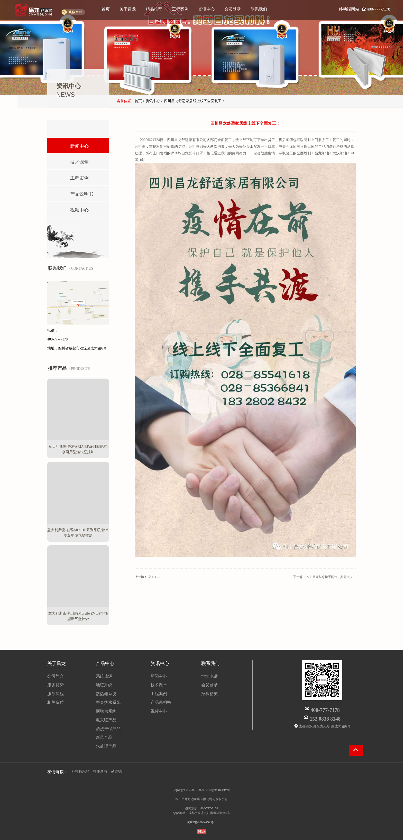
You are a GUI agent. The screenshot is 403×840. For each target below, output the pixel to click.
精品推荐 (154, 9)
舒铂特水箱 (80, 771)
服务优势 (55, 685)
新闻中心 (72, 145)
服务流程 (55, 694)
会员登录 (232, 9)
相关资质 (55, 702)
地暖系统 (104, 685)
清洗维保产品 (108, 729)
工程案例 (180, 9)
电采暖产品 (106, 720)
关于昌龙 (128, 9)
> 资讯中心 (151, 101)
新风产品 (104, 737)
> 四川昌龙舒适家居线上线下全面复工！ (193, 101)
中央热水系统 (108, 702)
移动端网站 (349, 9)
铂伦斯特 (100, 771)
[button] (199, 90)
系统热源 (104, 676)
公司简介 (55, 676)
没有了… (154, 577)
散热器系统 (106, 694)
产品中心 (105, 663)
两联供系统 (106, 711)
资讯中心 (206, 9)
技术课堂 (72, 161)
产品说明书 (74, 193)
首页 (106, 9)
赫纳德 (116, 771)
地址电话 (209, 676)
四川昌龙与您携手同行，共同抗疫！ (331, 577)
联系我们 (259, 9)
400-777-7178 (378, 9)
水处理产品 (106, 746)
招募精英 (209, 694)
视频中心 (72, 209)
